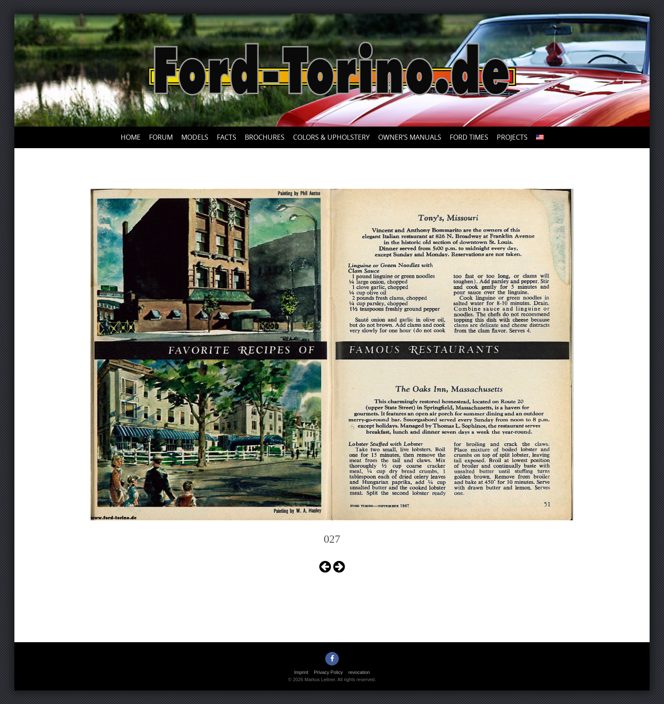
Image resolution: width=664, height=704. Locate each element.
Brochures (265, 137)
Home (131, 137)
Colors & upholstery (331, 137)
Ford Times (469, 137)
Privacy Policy (328, 672)
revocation (359, 672)
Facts (226, 137)
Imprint (301, 672)
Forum (161, 137)
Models (194, 137)
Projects (512, 137)
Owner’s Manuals (409, 137)
